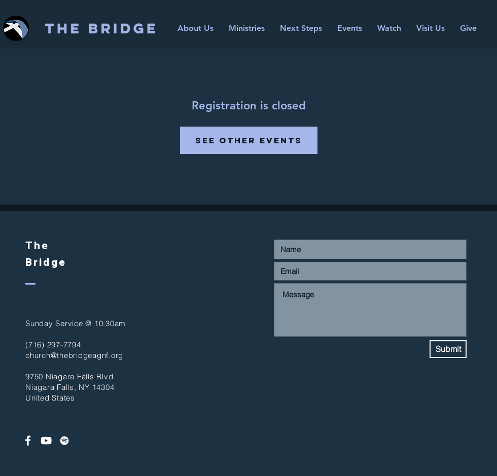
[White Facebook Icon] (27, 440)
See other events (248, 140)
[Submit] (448, 349)
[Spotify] (64, 440)
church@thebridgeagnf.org (74, 355)
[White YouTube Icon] (46, 440)
